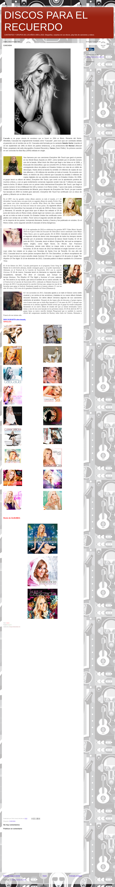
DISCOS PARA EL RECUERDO (95, 57)
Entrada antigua (75, 876)
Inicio (45, 876)
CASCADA (12, 821)
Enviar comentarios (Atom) (18, 880)
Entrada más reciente (11, 876)
